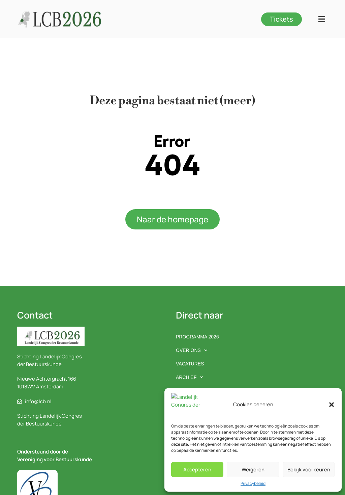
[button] (331, 411)
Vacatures (190, 363)
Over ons (192, 350)
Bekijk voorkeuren (308, 469)
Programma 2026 (197, 336)
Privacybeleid (253, 483)
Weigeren (253, 469)
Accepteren (197, 469)
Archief (189, 377)
